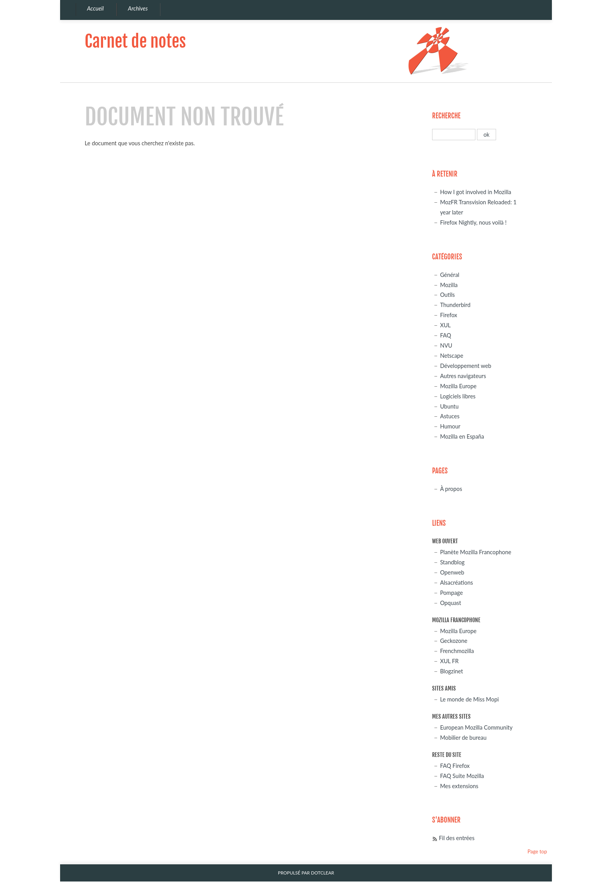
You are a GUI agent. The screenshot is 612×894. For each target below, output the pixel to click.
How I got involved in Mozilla (475, 192)
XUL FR (449, 661)
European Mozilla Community (476, 727)
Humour (450, 426)
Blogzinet (451, 671)
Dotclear (322, 872)
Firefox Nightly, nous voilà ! (473, 222)
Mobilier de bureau (463, 737)
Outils (447, 294)
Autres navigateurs (463, 376)
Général (449, 274)
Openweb (452, 572)
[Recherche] (453, 134)
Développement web (465, 365)
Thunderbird (455, 305)
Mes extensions (459, 786)
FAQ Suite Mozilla (462, 776)
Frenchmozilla (457, 651)
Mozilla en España (462, 436)
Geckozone (453, 640)
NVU (446, 345)
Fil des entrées (456, 838)
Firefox (448, 315)
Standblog (452, 562)
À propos (451, 488)
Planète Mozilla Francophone (475, 552)
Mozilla (448, 285)
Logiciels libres (457, 396)
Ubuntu (449, 406)
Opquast (450, 603)
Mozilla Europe (458, 386)
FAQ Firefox (455, 765)
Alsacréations (456, 582)
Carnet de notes (135, 41)
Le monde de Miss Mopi (469, 699)
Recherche (446, 116)
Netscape (451, 355)
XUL (445, 325)
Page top (537, 851)
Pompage (451, 592)
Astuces (449, 416)
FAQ (445, 335)
